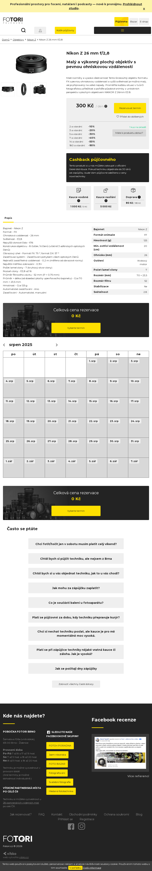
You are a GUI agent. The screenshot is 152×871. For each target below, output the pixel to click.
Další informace (92, 867)
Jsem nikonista (57, 754)
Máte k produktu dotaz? (129, 132)
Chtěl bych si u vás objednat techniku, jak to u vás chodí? (76, 573)
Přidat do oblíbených (130, 116)
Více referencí (138, 776)
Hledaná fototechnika (61, 791)
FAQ (41, 814)
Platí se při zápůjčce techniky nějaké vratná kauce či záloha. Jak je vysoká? (76, 652)
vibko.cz (24, 857)
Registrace (87, 819)
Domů (6, 39)
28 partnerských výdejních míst (21, 802)
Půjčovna (121, 21)
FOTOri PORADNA (60, 745)
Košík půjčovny (65, 30)
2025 (27, 344)
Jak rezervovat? (21, 814)
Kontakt (56, 814)
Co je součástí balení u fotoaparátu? (76, 603)
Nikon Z (31, 39)
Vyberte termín (76, 327)
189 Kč (138, 203)
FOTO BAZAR (57, 763)
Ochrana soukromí (116, 814)
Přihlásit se (65, 819)
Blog (139, 814)
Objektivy (18, 39)
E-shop (144, 21)
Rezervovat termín (130, 108)
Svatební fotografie (60, 782)
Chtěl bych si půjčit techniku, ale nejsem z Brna (76, 558)
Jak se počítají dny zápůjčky (76, 668)
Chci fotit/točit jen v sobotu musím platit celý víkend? (76, 544)
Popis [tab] (8, 217)
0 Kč (85, 207)
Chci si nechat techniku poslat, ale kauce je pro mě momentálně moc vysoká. (76, 633)
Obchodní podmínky (83, 814)
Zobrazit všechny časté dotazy (76, 684)
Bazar (133, 21)
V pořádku (75, 867)
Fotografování (57, 772)
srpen (15, 344)
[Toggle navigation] (122, 30)
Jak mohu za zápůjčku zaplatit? (76, 588)
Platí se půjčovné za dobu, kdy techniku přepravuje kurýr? (76, 617)
